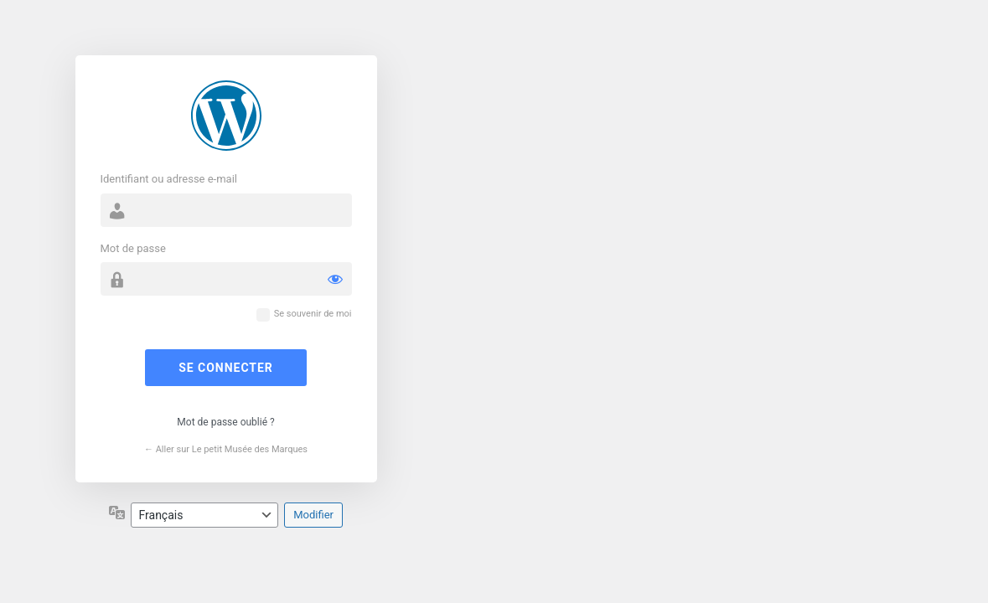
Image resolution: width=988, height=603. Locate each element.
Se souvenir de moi (313, 313)
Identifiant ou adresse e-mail (169, 179)
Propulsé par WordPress (226, 115)
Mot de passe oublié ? (225, 422)
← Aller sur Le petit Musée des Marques (226, 449)
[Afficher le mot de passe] (335, 279)
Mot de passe (133, 248)
